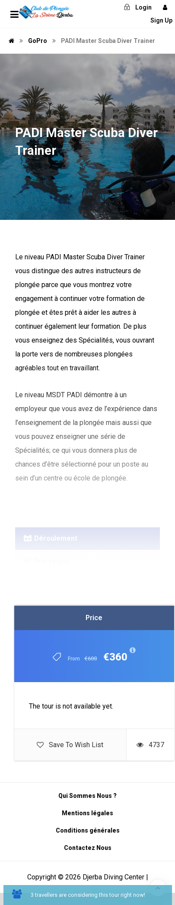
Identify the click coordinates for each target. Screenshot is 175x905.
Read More (88, 555)
